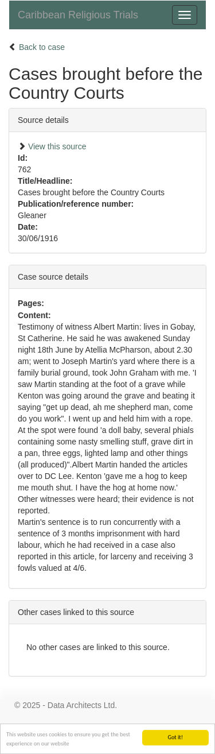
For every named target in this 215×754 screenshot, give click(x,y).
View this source (57, 146)
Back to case (42, 47)
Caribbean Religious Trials (78, 15)
